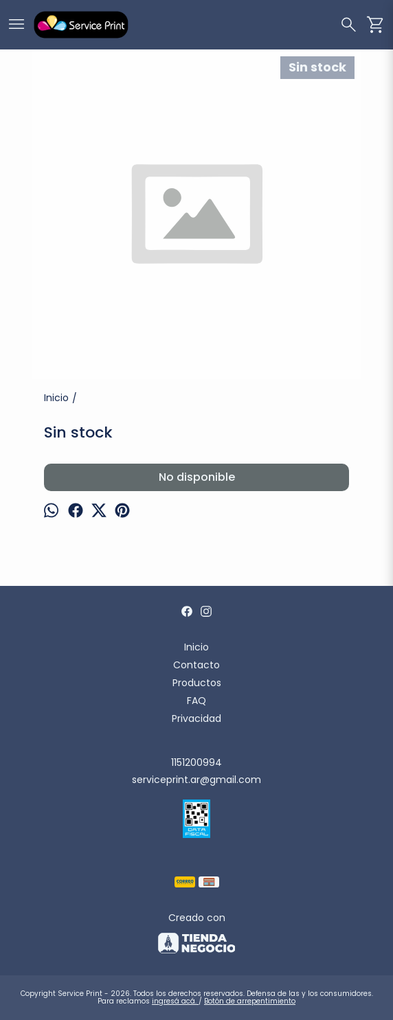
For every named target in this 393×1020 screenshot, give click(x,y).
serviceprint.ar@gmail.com (196, 779)
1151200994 (196, 762)
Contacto (196, 665)
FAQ (196, 700)
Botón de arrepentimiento (249, 1001)
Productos (196, 683)
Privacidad (196, 718)
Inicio (196, 647)
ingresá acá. (175, 1001)
